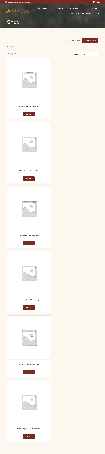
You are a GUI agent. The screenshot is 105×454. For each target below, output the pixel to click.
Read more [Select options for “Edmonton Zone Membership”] (28, 307)
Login (97, 14)
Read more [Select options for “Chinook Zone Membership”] (28, 178)
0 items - (90, 40)
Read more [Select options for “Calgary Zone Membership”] (28, 114)
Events (46, 8)
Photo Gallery (72, 8)
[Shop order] (85, 54)
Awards (74, 14)
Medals (95, 8)
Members (86, 14)
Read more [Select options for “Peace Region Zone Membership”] (28, 436)
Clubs (84, 8)
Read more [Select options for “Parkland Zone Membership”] (28, 372)
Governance (57, 8)
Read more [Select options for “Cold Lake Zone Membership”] (28, 243)
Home (38, 8)
